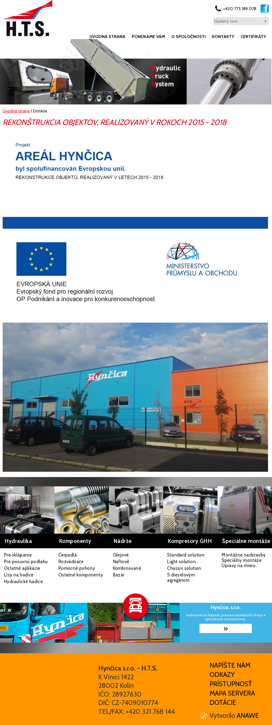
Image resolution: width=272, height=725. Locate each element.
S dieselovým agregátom (181, 577)
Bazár (119, 575)
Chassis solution (184, 568)
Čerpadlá (67, 555)
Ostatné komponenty (80, 575)
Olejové (121, 555)
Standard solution (186, 555)
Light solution (181, 561)
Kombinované (127, 568)
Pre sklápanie (18, 555)
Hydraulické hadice (23, 581)
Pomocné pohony (76, 568)
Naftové (121, 561)
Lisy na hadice (19, 575)
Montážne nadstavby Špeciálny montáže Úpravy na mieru (244, 560)
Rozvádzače (71, 561)
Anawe (248, 715)
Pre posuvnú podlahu (26, 561)
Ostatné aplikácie (22, 568)
